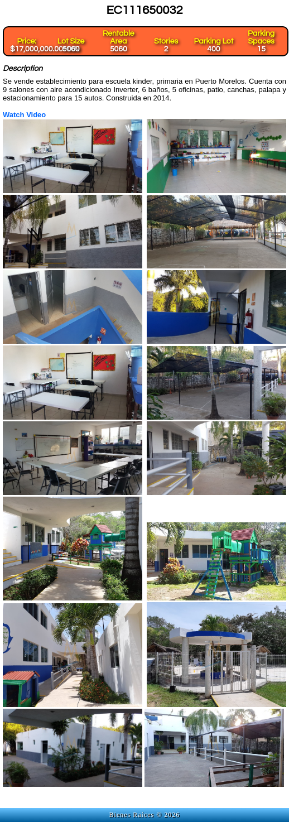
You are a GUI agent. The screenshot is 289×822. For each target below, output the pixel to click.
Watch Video (24, 114)
